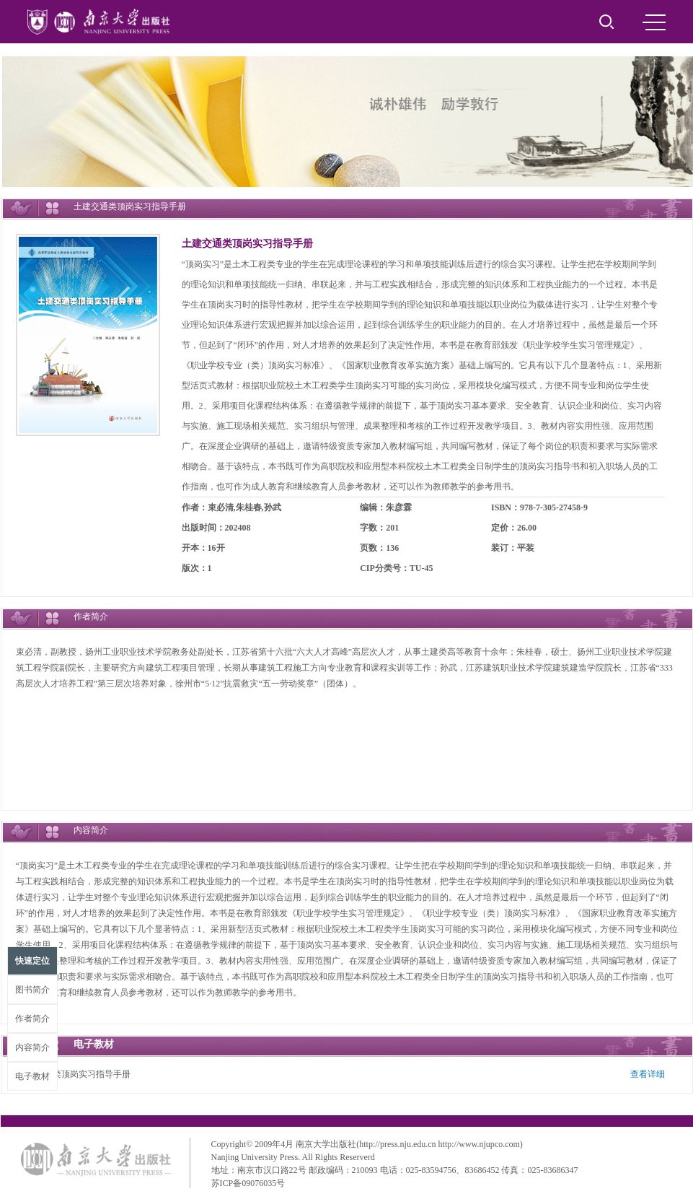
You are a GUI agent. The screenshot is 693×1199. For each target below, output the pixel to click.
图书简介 (32, 990)
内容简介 (32, 1047)
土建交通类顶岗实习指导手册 (247, 243)
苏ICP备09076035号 (248, 1183)
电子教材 (32, 1076)
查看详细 (647, 1074)
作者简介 (32, 1018)
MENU (654, 22)
